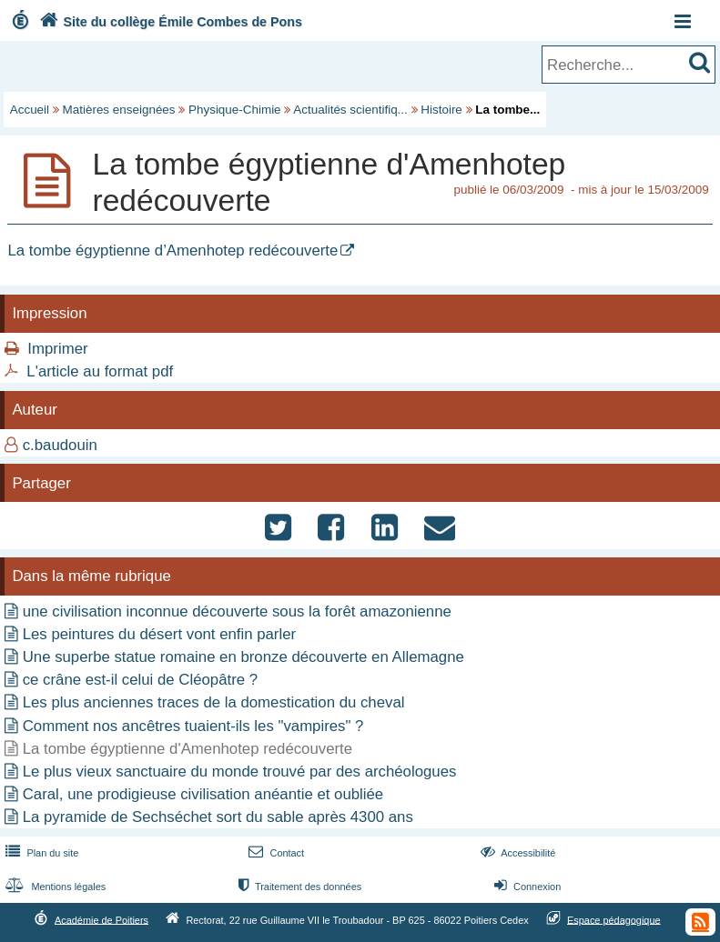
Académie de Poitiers (101, 919)
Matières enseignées (119, 109)
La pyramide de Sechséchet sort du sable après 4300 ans (218, 817)
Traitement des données (298, 886)
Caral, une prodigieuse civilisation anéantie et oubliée (203, 794)
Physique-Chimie (234, 109)
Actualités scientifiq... (350, 109)
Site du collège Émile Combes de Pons (168, 22)
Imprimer (57, 348)
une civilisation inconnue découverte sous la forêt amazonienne (237, 611)
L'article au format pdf (99, 371)
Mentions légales (54, 886)
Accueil (29, 109)
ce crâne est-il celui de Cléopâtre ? (140, 679)
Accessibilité (516, 852)
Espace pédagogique (614, 919)
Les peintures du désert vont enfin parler (159, 634)
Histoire (441, 109)
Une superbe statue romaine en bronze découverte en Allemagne (243, 657)
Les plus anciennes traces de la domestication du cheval (214, 702)
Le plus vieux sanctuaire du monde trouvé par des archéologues (240, 771)
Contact (274, 852)
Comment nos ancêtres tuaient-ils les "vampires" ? (193, 726)
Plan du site (40, 852)
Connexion (526, 886)
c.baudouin (60, 445)
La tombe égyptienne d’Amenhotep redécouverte (172, 250)
